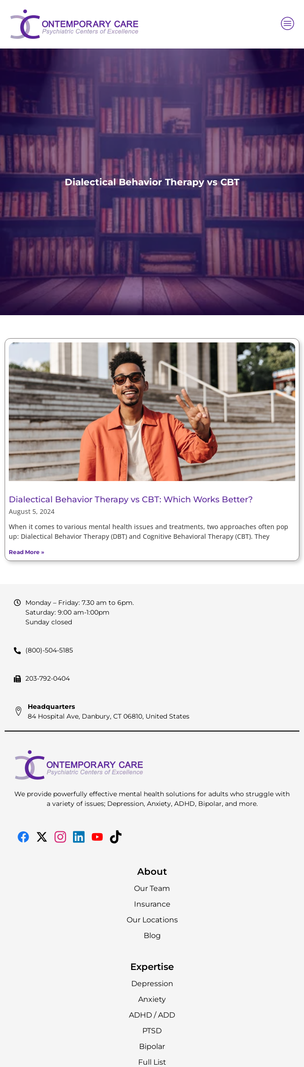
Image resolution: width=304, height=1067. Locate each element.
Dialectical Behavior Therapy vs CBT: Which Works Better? (131, 499)
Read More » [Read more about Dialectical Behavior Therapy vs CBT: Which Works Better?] (26, 552)
